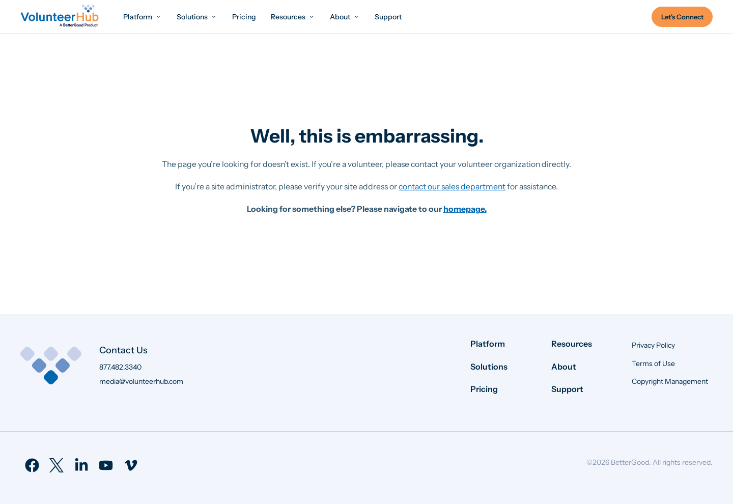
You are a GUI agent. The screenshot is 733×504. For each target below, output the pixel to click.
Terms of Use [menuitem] (653, 363)
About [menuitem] (563, 366)
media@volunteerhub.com (141, 381)
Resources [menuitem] (571, 344)
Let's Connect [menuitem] (682, 17)
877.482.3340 (120, 367)
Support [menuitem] (567, 389)
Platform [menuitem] (487, 344)
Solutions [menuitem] (489, 366)
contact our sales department (452, 186)
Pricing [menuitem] (484, 389)
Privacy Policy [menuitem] (653, 345)
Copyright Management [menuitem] (670, 381)
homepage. (465, 209)
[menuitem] (142, 16)
